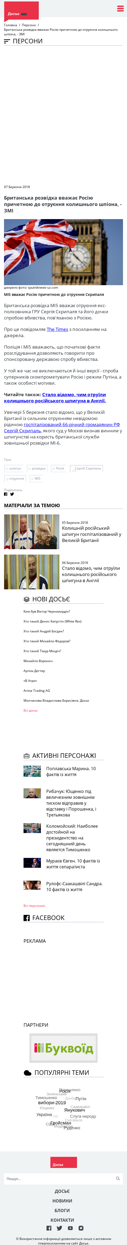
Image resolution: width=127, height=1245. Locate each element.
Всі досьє (31, 710)
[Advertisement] (63, 114)
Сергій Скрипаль (88, 468)
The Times (57, 329)
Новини (62, 1201)
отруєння (16, 478)
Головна (10, 25)
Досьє (62, 1191)
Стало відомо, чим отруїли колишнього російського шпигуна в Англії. (55, 397)
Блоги (62, 1210)
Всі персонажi (34, 905)
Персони (29, 25)
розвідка (38, 468)
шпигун (15, 468)
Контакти (62, 1220)
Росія (60, 468)
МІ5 (37, 478)
